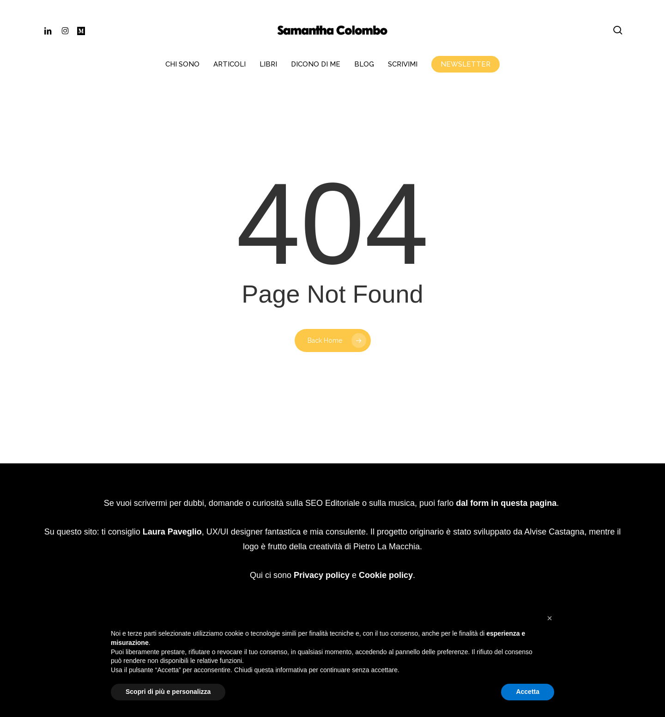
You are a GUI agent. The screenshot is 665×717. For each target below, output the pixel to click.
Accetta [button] (527, 691)
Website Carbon (363, 574)
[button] (549, 618)
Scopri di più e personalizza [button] (168, 691)
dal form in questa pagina (506, 473)
